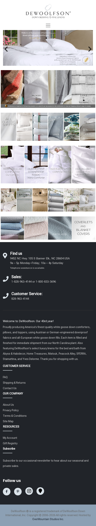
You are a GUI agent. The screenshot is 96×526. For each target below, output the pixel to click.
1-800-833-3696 (46, 281)
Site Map (8, 421)
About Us (8, 404)
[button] (6, 49)
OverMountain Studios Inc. (48, 519)
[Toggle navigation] (48, 25)
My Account (10, 437)
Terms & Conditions (15, 415)
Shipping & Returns (14, 382)
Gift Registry (10, 443)
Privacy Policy (11, 410)
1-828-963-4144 (21, 281)
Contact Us (10, 388)
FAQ (5, 377)
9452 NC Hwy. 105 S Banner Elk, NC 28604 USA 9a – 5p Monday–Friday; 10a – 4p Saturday (40, 263)
